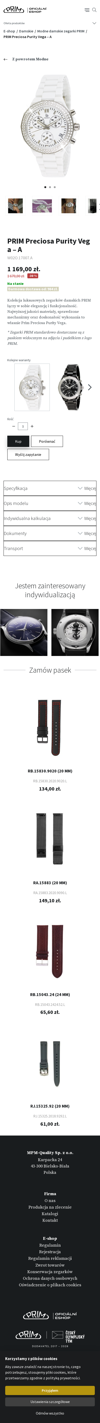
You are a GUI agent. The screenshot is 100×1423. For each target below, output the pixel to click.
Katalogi (50, 1214)
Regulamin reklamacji (50, 1258)
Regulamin (50, 1245)
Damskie (26, 31)
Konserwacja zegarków (50, 1272)
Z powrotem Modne (26, 59)
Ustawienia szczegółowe (50, 1401)
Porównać (47, 441)
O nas (50, 1200)
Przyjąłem (50, 1390)
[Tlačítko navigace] (87, 10)
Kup (18, 441)
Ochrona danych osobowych (50, 1278)
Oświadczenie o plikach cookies (50, 1285)
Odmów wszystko (50, 1413)
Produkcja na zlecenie (50, 1207)
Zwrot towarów (50, 1265)
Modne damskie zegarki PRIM (61, 31)
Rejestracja (50, 1252)
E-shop (10, 31)
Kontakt (50, 1220)
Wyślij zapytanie (28, 454)
